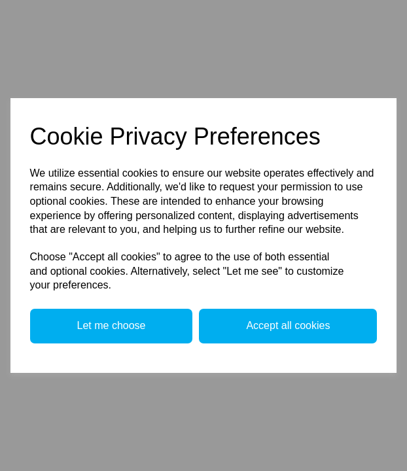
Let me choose (111, 325)
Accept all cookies (288, 325)
